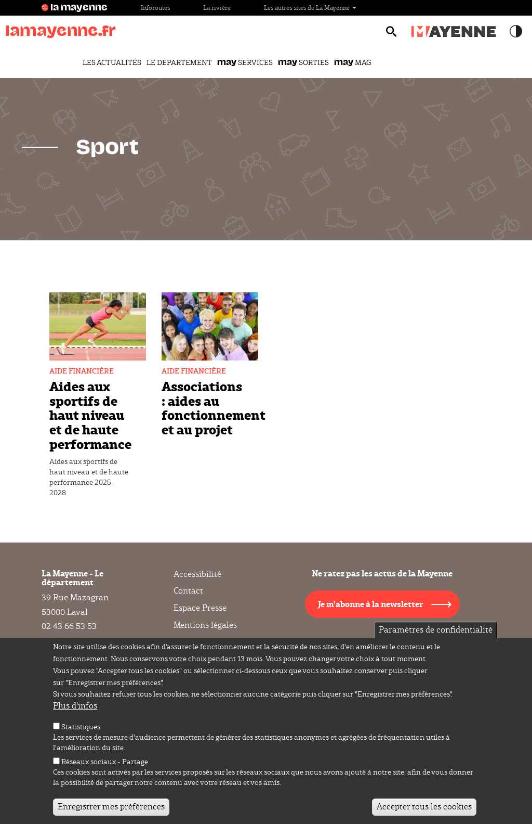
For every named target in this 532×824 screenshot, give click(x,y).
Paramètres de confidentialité (436, 633)
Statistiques (80, 730)
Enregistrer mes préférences (111, 810)
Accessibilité (197, 574)
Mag (352, 62)
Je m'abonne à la (370, 604)
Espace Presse (200, 608)
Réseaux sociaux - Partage (104, 764)
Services (245, 62)
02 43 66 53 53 (69, 626)
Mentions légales (205, 625)
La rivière (217, 7)
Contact (188, 591)
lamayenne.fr (60, 31)
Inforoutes (155, 7)
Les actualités (112, 62)
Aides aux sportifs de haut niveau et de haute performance (90, 414)
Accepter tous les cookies (424, 810)
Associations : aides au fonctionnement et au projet (213, 407)
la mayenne (79, 8)
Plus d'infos (75, 709)
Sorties (303, 62)
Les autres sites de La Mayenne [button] (310, 7)
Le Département (179, 62)
